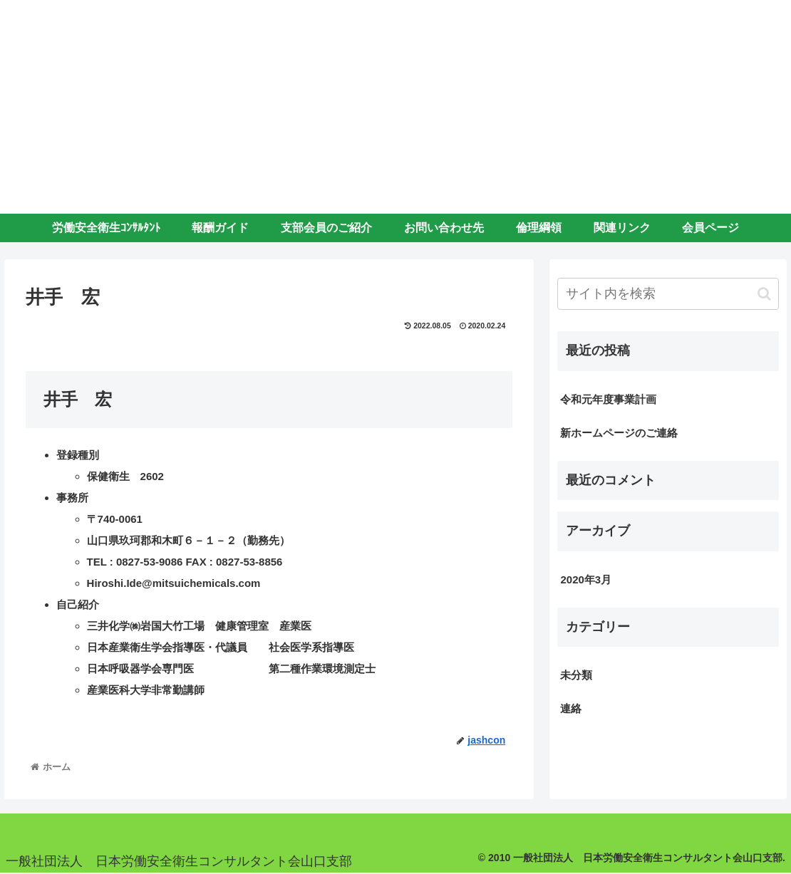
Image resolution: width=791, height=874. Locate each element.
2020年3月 (585, 579)
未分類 (576, 675)
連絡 (570, 708)
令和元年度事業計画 (608, 399)
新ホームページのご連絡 (619, 433)
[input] (668, 294)
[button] (764, 294)
